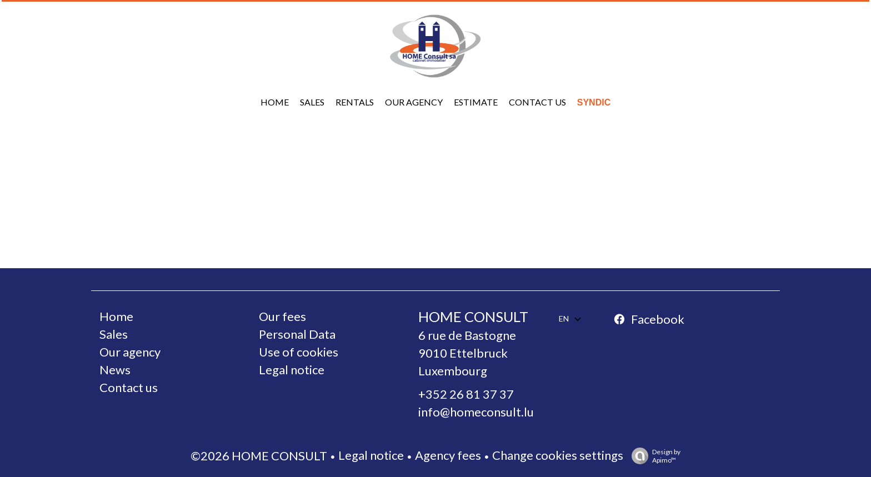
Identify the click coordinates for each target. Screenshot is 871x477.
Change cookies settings (557, 455)
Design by (653, 456)
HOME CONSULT (473, 316)
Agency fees (448, 455)
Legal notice (371, 455)
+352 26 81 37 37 (466, 393)
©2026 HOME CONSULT (259, 455)
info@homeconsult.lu (476, 411)
